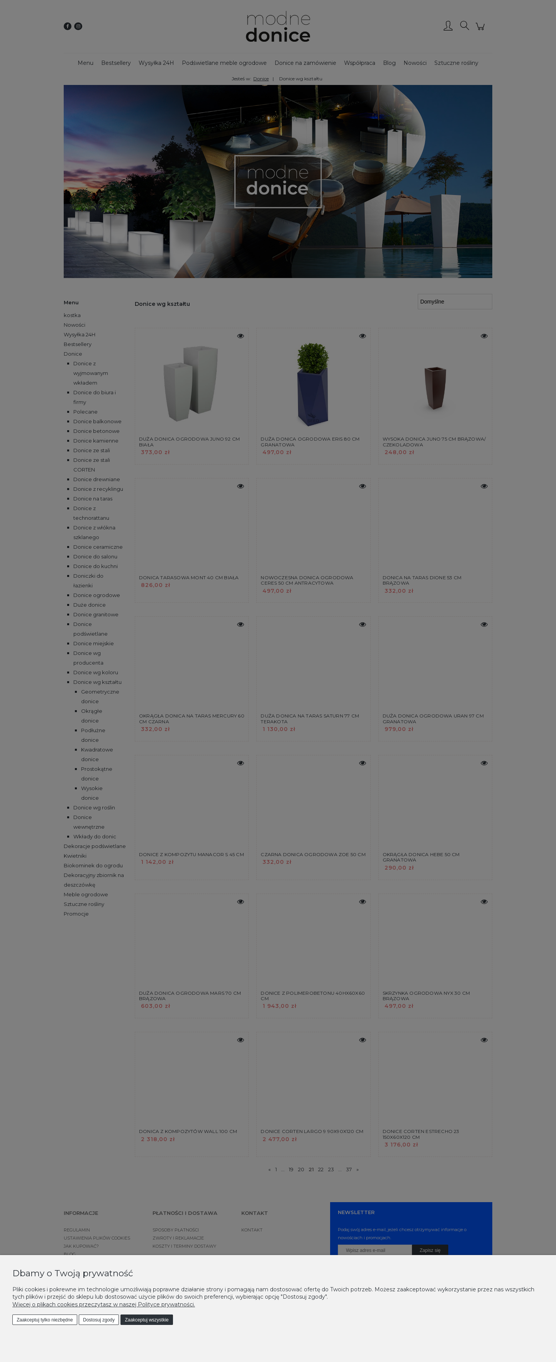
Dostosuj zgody (99, 1320)
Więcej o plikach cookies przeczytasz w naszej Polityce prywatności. (103, 1304)
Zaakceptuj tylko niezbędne (45, 1320)
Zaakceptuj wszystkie (146, 1320)
